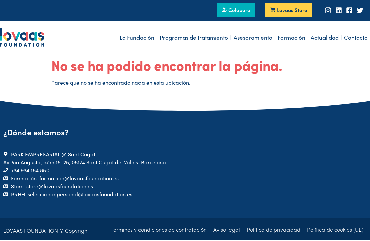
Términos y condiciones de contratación (159, 229)
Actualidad (325, 37)
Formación (291, 37)
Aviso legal (226, 229)
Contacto (356, 37)
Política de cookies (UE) (335, 229)
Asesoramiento (253, 37)
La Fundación (137, 37)
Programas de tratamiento (194, 37)
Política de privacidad (273, 229)
